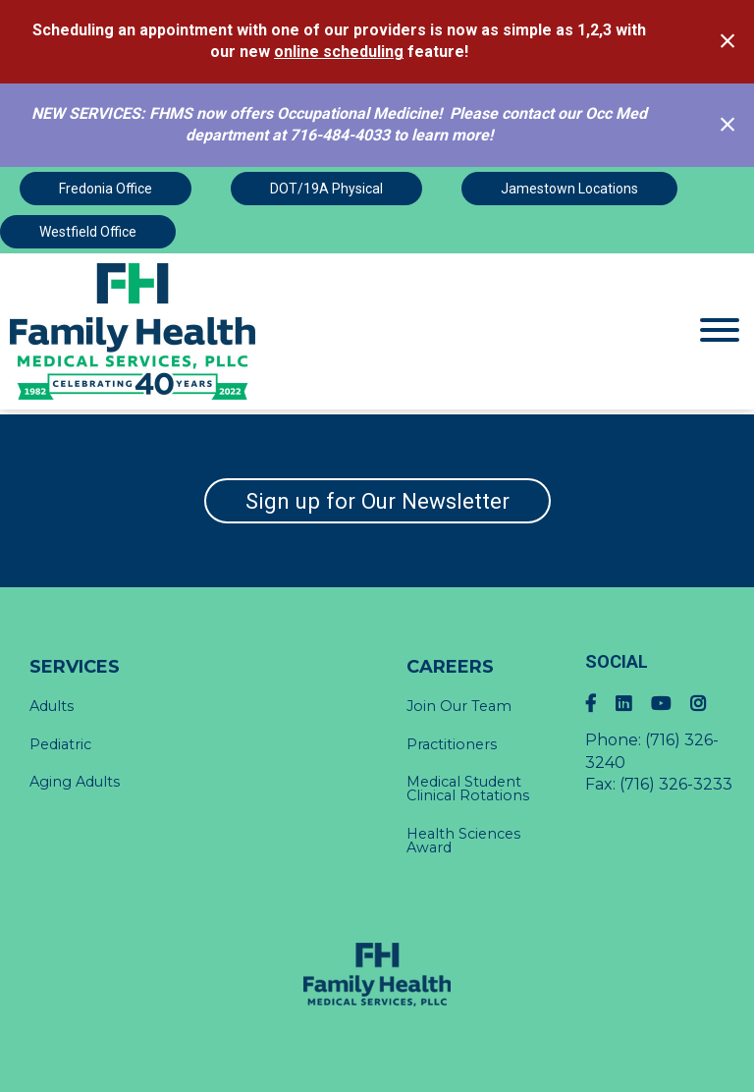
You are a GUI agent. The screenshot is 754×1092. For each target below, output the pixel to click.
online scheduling (339, 51)
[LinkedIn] (633, 703)
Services (74, 667)
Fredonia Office (105, 188)
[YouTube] (670, 703)
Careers (450, 667)
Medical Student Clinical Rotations (467, 788)
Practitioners (451, 744)
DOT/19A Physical (326, 188)
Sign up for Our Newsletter (377, 501)
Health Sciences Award (463, 840)
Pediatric (60, 744)
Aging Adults (74, 782)
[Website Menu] (719, 331)
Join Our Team (459, 706)
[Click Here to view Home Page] (283, 331)
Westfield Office (87, 232)
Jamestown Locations (569, 188)
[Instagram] (708, 703)
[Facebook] (600, 703)
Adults (51, 706)
